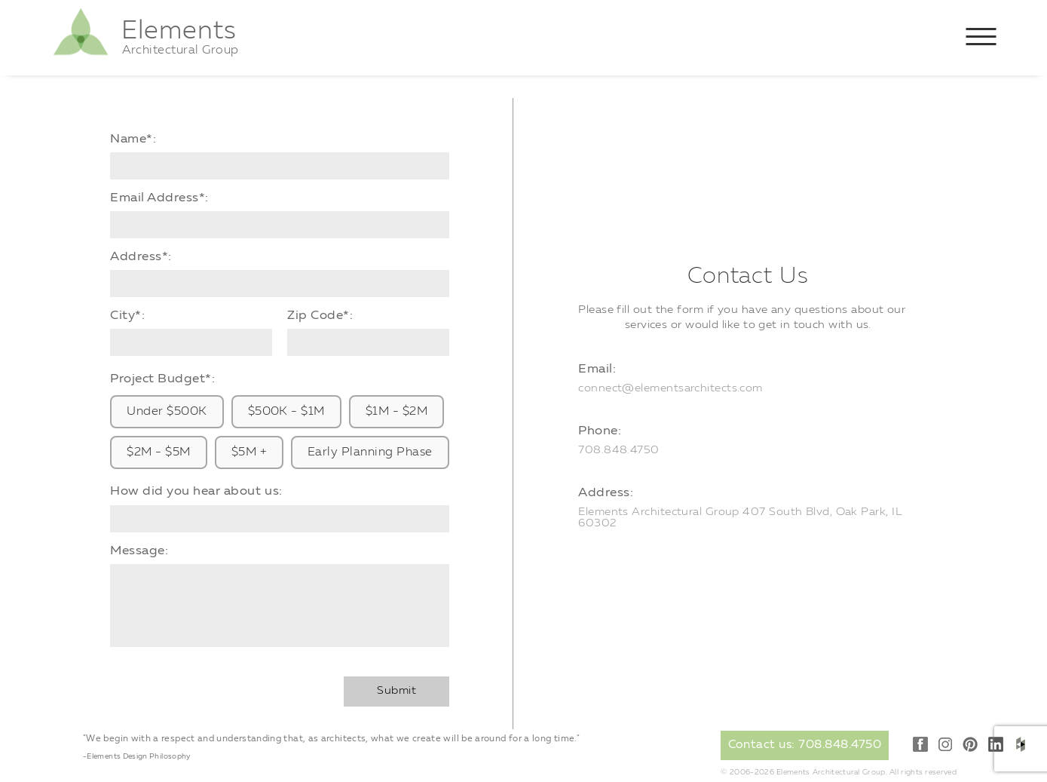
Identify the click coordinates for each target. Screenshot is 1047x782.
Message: (139, 550)
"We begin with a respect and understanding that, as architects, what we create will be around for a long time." (331, 739)
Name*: (133, 139)
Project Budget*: (162, 379)
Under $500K (167, 412)
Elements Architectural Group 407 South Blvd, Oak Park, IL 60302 (740, 518)
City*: (127, 315)
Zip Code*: (320, 315)
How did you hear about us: (196, 491)
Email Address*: (159, 198)
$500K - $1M (286, 412)
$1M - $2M (396, 412)
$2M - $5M (158, 452)
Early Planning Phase (370, 452)
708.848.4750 (618, 450)
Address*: (141, 256)
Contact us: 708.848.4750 (805, 745)
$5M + (249, 452)
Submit (396, 691)
